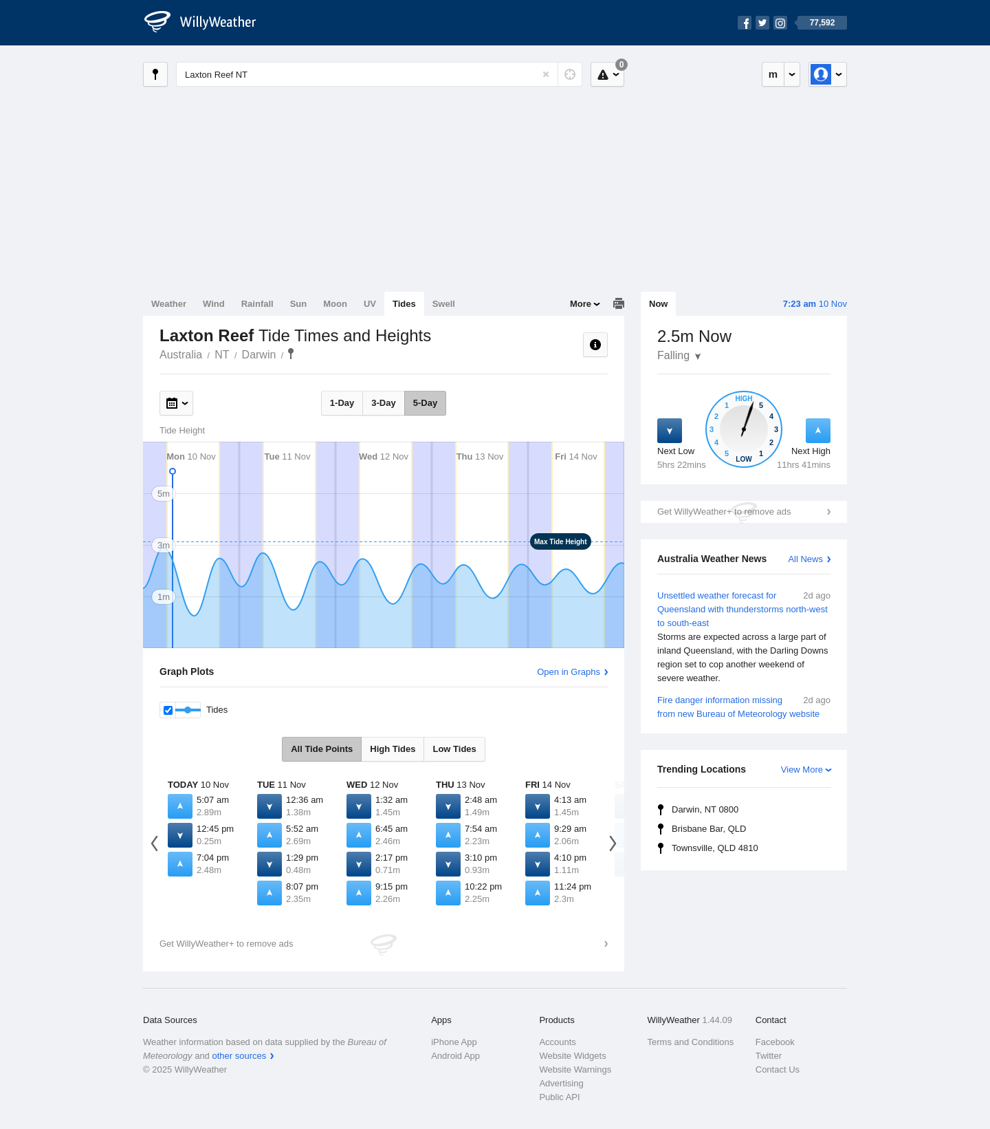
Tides (404, 304)
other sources (239, 1056)
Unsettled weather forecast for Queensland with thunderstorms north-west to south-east (743, 637)
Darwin (259, 355)
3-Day (383, 403)
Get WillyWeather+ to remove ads (724, 511)
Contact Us (778, 1069)
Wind (214, 304)
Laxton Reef (291, 353)
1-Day (342, 403)
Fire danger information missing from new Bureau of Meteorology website (743, 706)
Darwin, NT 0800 (705, 809)
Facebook (775, 1042)
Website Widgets (572, 1056)
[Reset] (545, 74)
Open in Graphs (568, 672)
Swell (443, 304)
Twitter (769, 1056)
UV (370, 304)
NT (221, 355)
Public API (559, 1097)
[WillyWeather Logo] (207, 22)
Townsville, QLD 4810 (715, 848)
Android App (455, 1056)
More (580, 304)
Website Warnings (575, 1069)
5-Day (425, 403)
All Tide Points (322, 749)
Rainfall (257, 304)
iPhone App (454, 1042)
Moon (335, 304)
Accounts (557, 1042)
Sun (298, 304)
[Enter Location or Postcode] (379, 74)
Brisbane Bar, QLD (709, 829)
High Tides (392, 749)
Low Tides (454, 749)
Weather (168, 304)
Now (658, 304)
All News (805, 559)
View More (802, 769)
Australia (181, 355)
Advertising (561, 1083)
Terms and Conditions (691, 1042)
